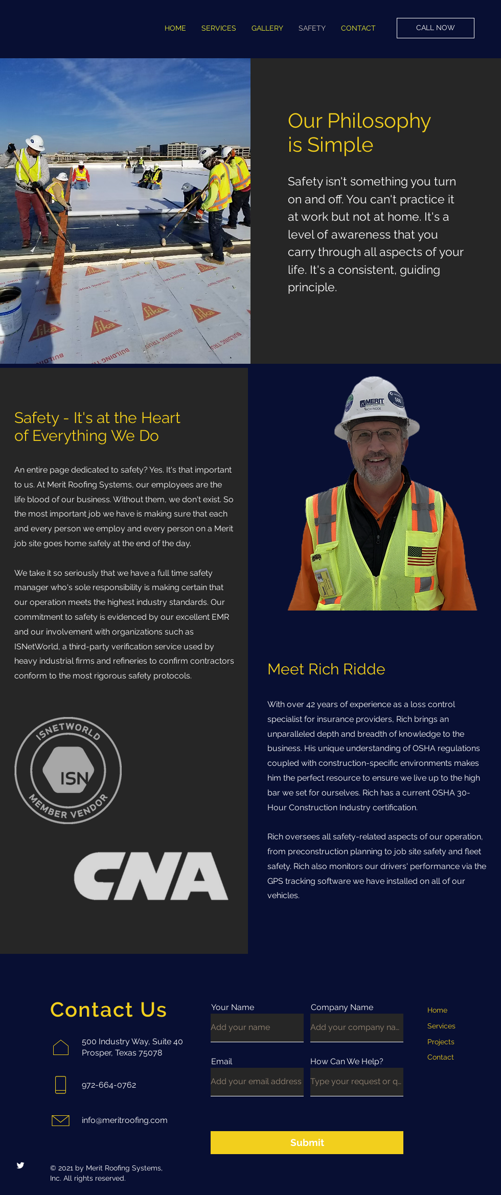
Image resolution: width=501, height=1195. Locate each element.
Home (437, 1010)
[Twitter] (20, 1165)
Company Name (342, 1007)
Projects (440, 1042)
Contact (440, 1057)
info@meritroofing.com (125, 1120)
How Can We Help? (346, 1062)
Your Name (232, 1007)
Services (441, 1026)
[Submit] (307, 1142)
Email (221, 1062)
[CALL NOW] (435, 28)
